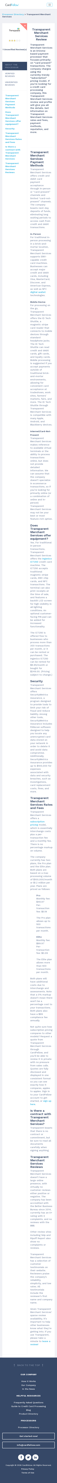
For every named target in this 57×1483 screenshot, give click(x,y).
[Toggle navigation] (49, 5)
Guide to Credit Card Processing (28, 1406)
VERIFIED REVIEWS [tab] (10, 74)
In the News (28, 1389)
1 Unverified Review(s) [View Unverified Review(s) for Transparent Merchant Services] (15, 49)
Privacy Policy (27, 1469)
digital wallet (38, 292)
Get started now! (28, 1436)
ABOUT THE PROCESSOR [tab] (11, 66)
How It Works (28, 1381)
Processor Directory (13, 14)
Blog (28, 1410)
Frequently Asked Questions (28, 1402)
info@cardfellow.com (28, 1445)
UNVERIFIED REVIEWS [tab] (11, 83)
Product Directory (28, 1414)
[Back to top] (28, 1365)
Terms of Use (27, 1473)
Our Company (28, 1385)
